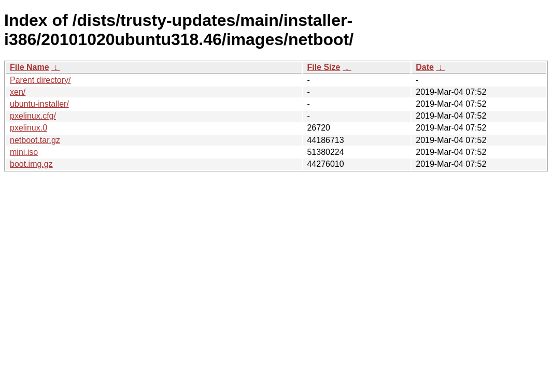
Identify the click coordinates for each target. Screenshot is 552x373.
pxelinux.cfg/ (33, 115)
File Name (29, 67)
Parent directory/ (40, 80)
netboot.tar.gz (35, 140)
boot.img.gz (31, 164)
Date (425, 67)
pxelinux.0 (28, 127)
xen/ (17, 92)
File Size (323, 67)
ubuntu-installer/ (39, 103)
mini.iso (24, 152)
